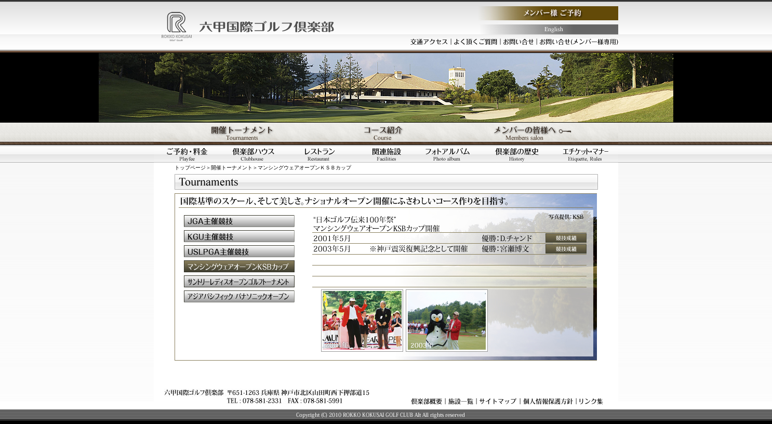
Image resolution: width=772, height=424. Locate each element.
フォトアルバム (453, 154)
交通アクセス (429, 41)
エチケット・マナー (585, 154)
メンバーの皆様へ (540, 133)
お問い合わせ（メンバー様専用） (579, 41)
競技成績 (566, 238)
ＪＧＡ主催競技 (239, 221)
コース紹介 (386, 133)
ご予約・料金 (187, 154)
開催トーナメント (231, 133)
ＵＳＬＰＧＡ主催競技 (239, 251)
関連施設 (386, 154)
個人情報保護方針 (548, 401)
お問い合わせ (518, 41)
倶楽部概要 (426, 401)
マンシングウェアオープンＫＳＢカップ (239, 266)
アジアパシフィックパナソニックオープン (239, 296)
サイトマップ (498, 401)
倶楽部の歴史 (519, 154)
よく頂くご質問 (475, 41)
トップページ (190, 167)
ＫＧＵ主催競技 (239, 236)
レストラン (320, 154)
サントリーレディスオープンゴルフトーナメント (239, 281)
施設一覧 (460, 401)
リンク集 (591, 401)
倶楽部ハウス (253, 154)
